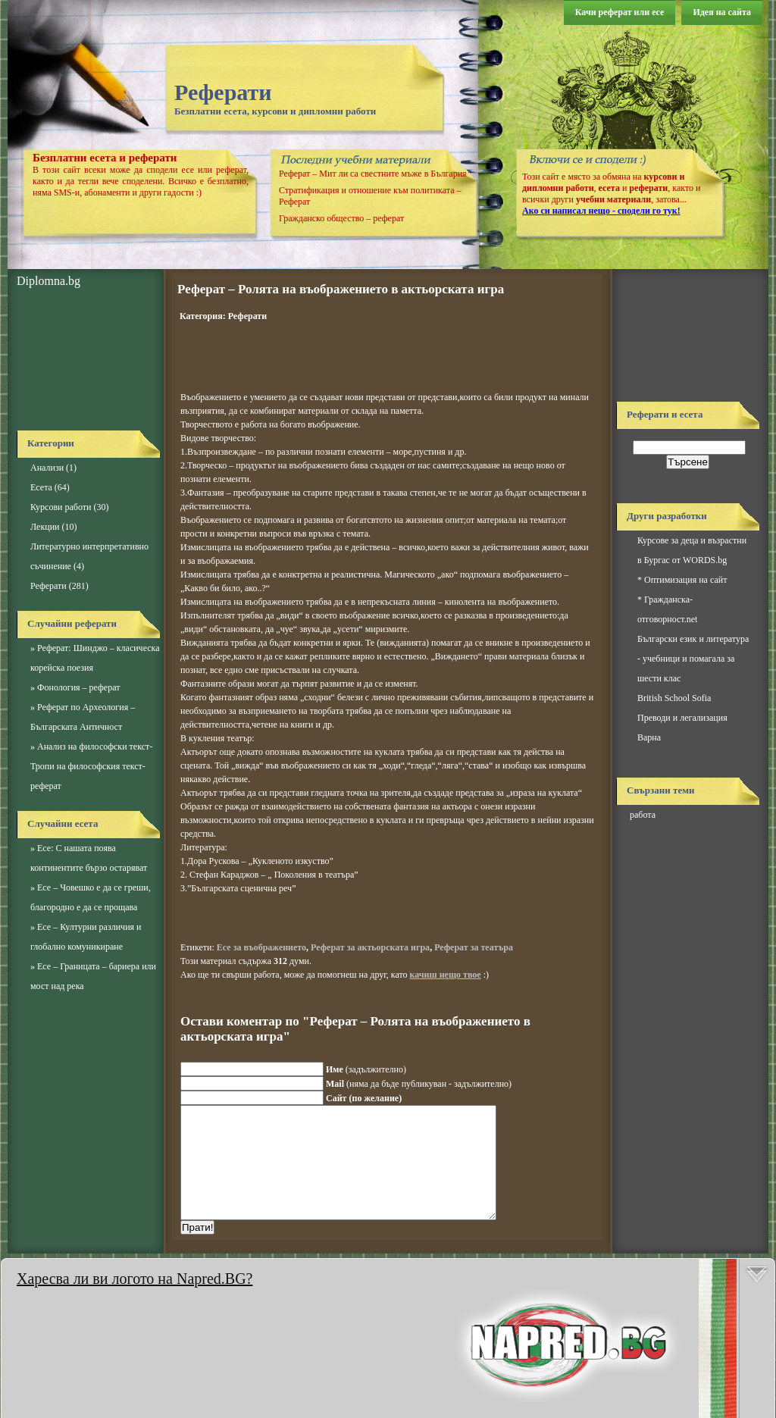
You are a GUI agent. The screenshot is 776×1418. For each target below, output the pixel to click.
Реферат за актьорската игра (370, 947)
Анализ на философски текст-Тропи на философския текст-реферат (91, 766)
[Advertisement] (85, 360)
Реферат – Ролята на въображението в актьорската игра (340, 289)
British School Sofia (674, 698)
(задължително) (366, 1069)
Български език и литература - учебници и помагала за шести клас (693, 659)
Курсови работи (60, 507)
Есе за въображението (261, 947)
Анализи (47, 467)
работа (643, 814)
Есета (41, 487)
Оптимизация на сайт (685, 579)
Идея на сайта (722, 12)
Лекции (44, 526)
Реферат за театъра (473, 947)
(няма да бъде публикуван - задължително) (419, 1083)
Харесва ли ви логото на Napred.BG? (134, 1278)
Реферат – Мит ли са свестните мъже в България (373, 173)
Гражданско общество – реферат (341, 218)
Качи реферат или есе (620, 12)
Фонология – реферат (78, 687)
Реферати (223, 92)
